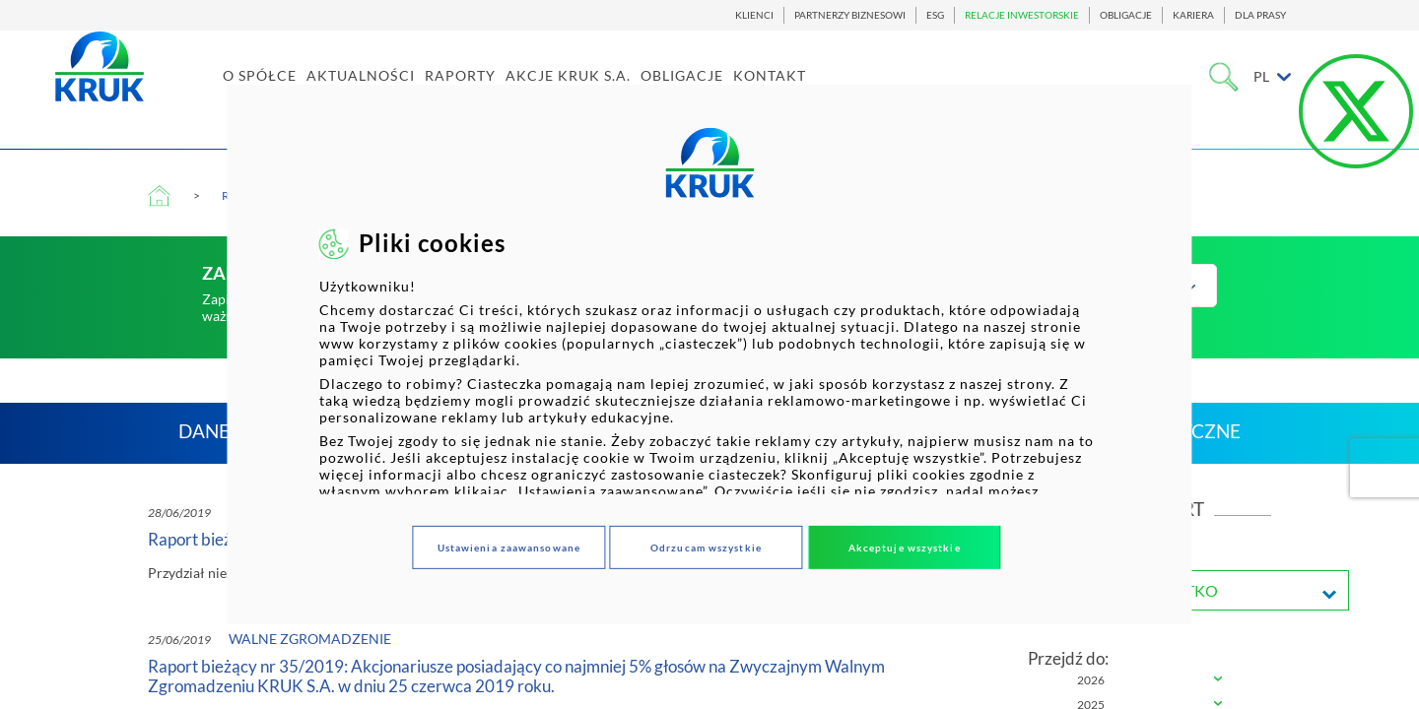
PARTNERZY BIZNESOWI (850, 15)
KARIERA (1193, 15)
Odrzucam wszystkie (706, 547)
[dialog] (709, 354)
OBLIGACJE (1126, 15)
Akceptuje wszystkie (904, 547)
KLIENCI (754, 15)
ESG (935, 15)
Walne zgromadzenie (310, 638)
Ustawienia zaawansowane (509, 547)
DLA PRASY (1260, 15)
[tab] (1150, 681)
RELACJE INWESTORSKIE (1022, 15)
